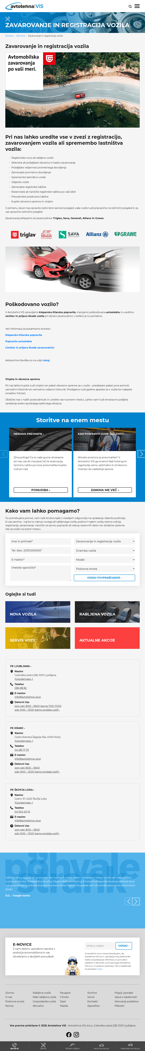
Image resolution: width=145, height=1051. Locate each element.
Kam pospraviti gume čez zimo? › (101, 434)
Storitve (20, 35)
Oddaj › (123, 945)
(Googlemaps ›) (24, 679)
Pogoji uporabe (124, 992)
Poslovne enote (14, 1001)
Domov (9, 35)
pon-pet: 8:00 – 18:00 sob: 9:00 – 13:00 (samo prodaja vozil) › (37, 769)
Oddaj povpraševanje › (104, 577)
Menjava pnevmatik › (29, 434)
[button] (136, 901)
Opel (63, 1001)
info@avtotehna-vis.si (28, 697)
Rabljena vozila (42, 992)
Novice (9, 1005)
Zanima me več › (105, 490)
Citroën (64, 997)
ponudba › (40, 490)
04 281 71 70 (22, 750)
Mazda (64, 1005)
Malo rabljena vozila (44, 997)
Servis (90, 997)
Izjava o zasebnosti (126, 997)
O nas (8, 997)
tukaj (99, 969)
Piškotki (119, 1005)
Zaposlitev (93, 1005)
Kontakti (92, 1001)
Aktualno (38, 1005)
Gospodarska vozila (44, 1001)
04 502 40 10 (22, 811)
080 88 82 (21, 688)
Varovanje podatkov (127, 1001)
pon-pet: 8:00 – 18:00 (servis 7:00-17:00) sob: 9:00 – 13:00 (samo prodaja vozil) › (38, 708)
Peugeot (65, 992)
